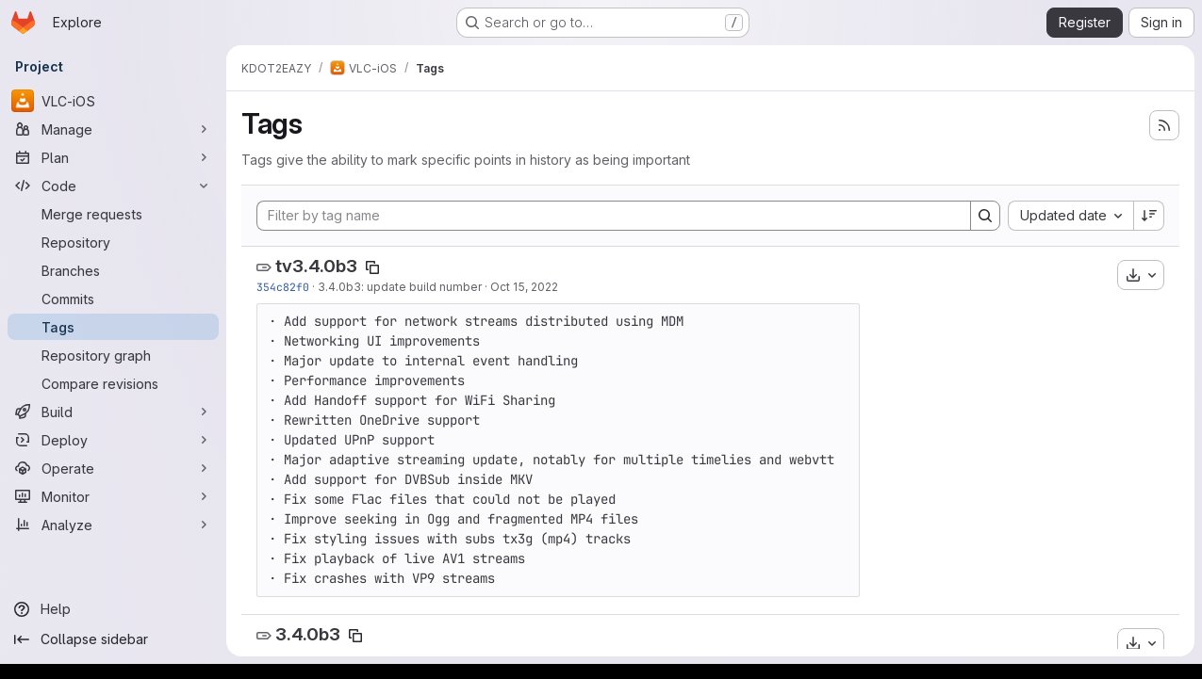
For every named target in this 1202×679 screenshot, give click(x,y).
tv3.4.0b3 (316, 266)
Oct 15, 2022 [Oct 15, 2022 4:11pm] (524, 287)
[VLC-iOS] (113, 101)
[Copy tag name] (372, 267)
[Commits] (113, 298)
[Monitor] (113, 496)
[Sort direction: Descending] (1149, 216)
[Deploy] (113, 440)
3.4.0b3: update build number (400, 287)
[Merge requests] (113, 214)
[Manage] (113, 129)
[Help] (113, 609)
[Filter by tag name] (613, 216)
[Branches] (113, 270)
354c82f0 (282, 287)
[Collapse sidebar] (113, 639)
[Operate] (113, 468)
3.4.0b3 (307, 634)
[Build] (113, 411)
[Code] (113, 185)
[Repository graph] (113, 355)
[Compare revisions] (113, 383)
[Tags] (113, 327)
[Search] (985, 216)
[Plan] (113, 157)
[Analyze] (113, 524)
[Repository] (113, 242)
